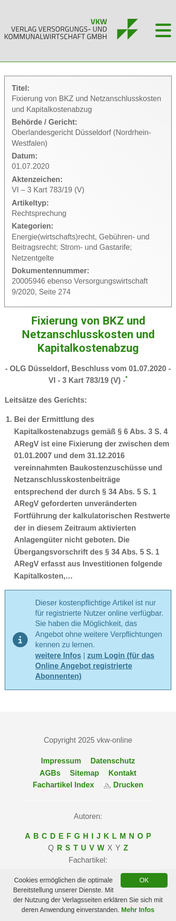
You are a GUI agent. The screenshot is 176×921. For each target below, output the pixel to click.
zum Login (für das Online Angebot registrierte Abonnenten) (94, 666)
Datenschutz (113, 761)
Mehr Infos (137, 909)
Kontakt (122, 773)
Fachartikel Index (63, 785)
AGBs (49, 773)
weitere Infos (58, 655)
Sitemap (84, 773)
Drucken (123, 785)
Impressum (61, 761)
